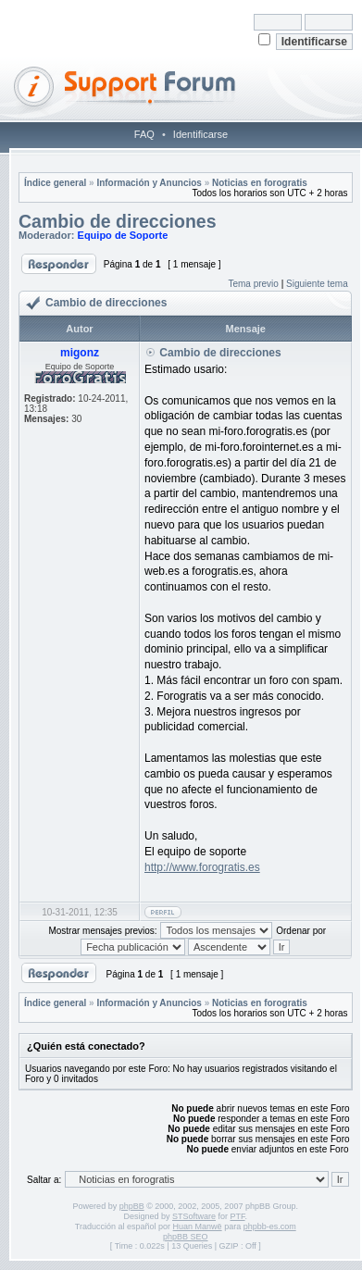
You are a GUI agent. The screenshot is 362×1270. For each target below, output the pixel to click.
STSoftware (194, 1216)
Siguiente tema (317, 284)
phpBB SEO (185, 1236)
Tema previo (253, 284)
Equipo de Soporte (123, 235)
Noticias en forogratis (259, 183)
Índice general (55, 183)
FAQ (144, 134)
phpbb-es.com (269, 1226)
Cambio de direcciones (117, 221)
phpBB (131, 1206)
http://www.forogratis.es (202, 867)
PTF (238, 1216)
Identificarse (200, 134)
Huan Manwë (197, 1226)
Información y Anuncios (149, 183)
